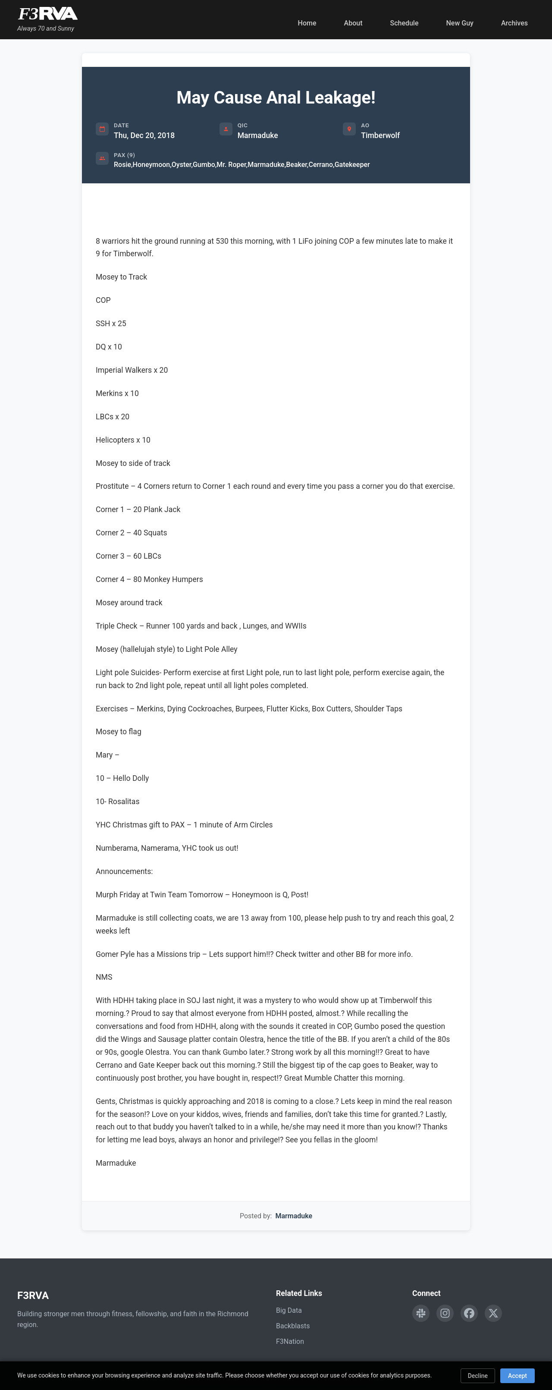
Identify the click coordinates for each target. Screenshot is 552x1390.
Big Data (289, 1310)
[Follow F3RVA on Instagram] (445, 1313)
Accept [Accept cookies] (517, 1375)
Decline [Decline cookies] (478, 1375)
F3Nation (290, 1341)
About (353, 23)
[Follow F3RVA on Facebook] (469, 1313)
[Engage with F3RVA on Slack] (421, 1313)
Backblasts (293, 1326)
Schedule (404, 23)
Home (307, 23)
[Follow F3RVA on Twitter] (493, 1313)
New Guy (460, 23)
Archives (514, 23)
